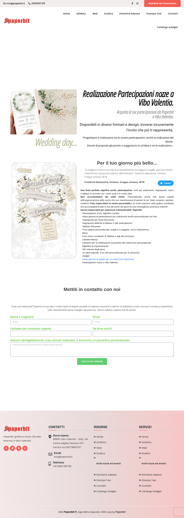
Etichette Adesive (129, 13)
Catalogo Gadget (167, 27)
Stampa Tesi (153, 13)
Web (95, 13)
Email (96, 317)
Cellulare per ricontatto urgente (30, 328)
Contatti (173, 13)
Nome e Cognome (22, 317)
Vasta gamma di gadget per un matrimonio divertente (108, 259)
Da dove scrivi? (102, 328)
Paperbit (120, 511)
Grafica (108, 13)
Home (66, 13)
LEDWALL (81, 13)
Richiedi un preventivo (162, 3)
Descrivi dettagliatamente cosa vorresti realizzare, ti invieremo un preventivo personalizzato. (70, 340)
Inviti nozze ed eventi (108, 463)
